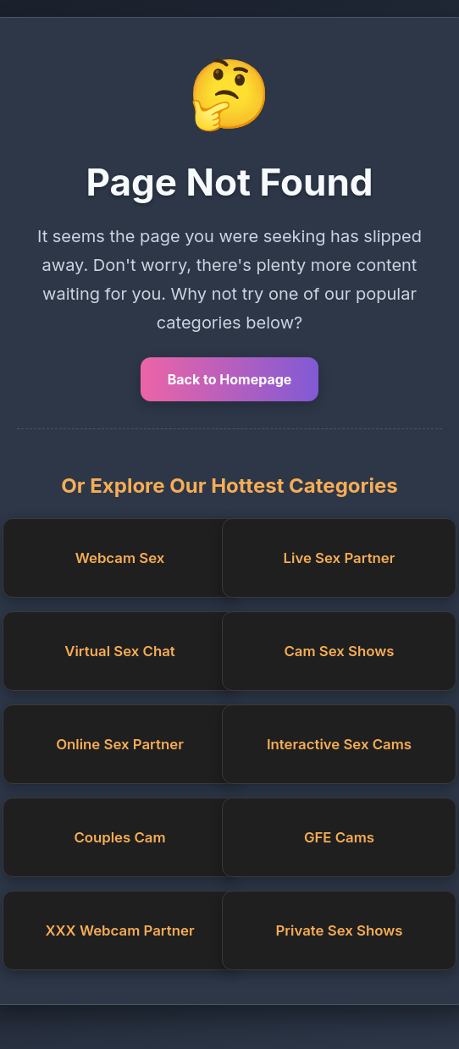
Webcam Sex (120, 557)
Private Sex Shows (339, 930)
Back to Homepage (230, 379)
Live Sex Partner (339, 557)
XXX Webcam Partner (119, 930)
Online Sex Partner (120, 744)
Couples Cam (119, 837)
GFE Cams (339, 837)
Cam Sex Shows (339, 651)
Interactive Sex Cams (339, 744)
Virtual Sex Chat (119, 651)
